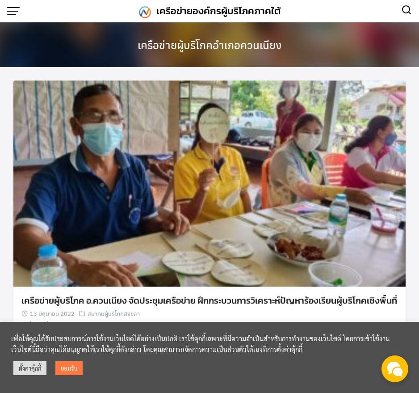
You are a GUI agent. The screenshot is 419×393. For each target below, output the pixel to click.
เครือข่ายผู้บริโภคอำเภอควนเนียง (209, 44)
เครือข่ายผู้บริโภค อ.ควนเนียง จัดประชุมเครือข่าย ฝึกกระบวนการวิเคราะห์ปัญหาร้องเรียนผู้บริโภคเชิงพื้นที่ (209, 301)
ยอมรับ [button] (69, 368)
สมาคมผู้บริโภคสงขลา (114, 314)
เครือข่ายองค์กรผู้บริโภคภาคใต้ (218, 11)
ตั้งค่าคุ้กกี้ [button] (30, 368)
